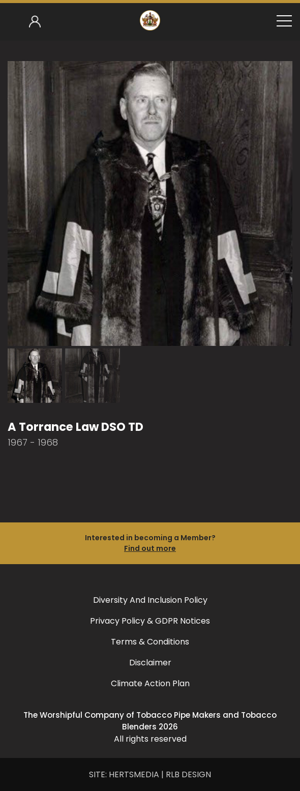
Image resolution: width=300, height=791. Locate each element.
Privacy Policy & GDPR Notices (150, 621)
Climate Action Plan (150, 683)
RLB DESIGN (188, 774)
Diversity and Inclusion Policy (150, 600)
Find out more (150, 548)
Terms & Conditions (150, 642)
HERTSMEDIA (134, 774)
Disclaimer (150, 662)
